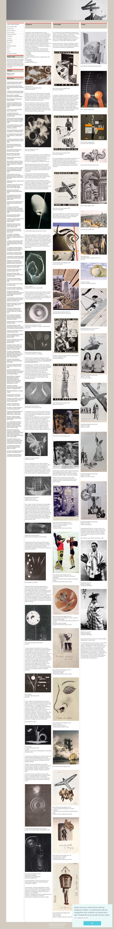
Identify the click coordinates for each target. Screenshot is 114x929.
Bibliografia (9, 40)
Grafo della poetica (11, 34)
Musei (8, 47)
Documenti (9, 42)
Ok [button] (92, 923)
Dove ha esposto (11, 30)
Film (8, 49)
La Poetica (9, 36)
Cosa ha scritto (10, 32)
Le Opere (9, 38)
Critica (8, 44)
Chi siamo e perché (12, 53)
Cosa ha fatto (10, 28)
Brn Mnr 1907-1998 (12, 26)
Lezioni (8, 51)
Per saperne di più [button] (81, 918)
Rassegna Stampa (11, 46)
